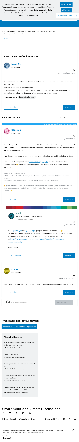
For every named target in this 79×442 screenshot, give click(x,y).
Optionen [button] (6, 39)
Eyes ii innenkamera (11, 354)
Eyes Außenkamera (26, 97)
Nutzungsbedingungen (18, 430)
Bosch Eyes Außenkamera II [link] (13, 34)
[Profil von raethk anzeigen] (14, 269)
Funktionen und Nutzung (46, 31)
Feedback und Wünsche (12, 380)
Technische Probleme (11, 348)
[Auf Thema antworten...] (33, 303)
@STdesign (30, 231)
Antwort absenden (64, 303)
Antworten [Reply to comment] (69, 199)
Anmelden (73, 419)
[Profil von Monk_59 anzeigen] (16, 64)
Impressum (5, 430)
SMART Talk (31, 31)
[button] (66, 4)
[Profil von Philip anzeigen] (19, 213)
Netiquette (49, 430)
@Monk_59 (17, 231)
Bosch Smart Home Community (13, 31)
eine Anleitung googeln (38, 162)
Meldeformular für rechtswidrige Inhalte (19, 327)
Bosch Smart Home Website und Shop (19, 419)
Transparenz (59, 430)
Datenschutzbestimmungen (35, 430)
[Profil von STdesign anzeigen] (16, 130)
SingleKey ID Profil (52, 419)
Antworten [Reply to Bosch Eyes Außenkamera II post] (69, 107)
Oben (74, 430)
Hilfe (64, 419)
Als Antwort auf (25, 219)
